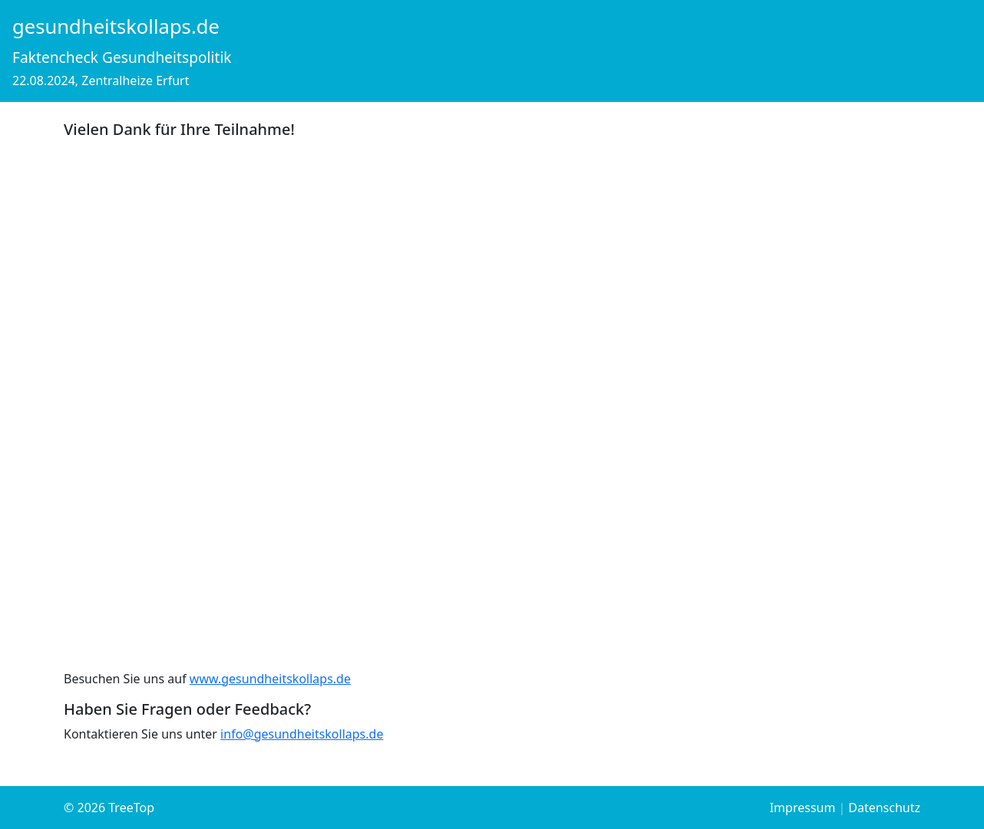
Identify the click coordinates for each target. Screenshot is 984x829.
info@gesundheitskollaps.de (301, 733)
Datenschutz (884, 807)
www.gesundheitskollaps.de (270, 678)
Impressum (803, 807)
